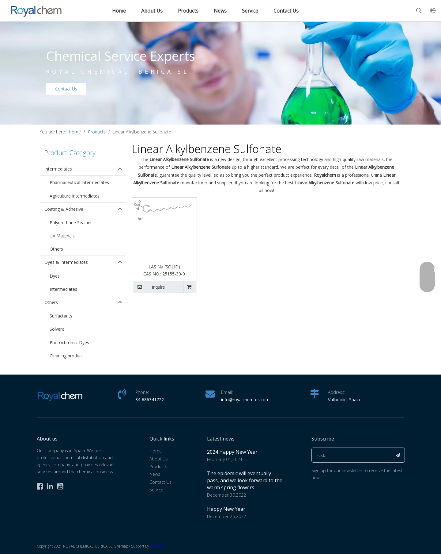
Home (119, 10)
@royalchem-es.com (249, 399)
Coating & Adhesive (85, 209)
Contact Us (286, 10)
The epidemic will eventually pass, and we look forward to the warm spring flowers (244, 480)
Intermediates (85, 169)
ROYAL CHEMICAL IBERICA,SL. (119, 71)
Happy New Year (226, 509)
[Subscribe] (398, 455)
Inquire (149, 287)
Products (188, 10)
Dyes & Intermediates (85, 262)
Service (250, 10)
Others (85, 302)
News (220, 10)
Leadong (157, 546)
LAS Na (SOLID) (164, 267)
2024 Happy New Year (232, 451)
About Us (152, 10)
